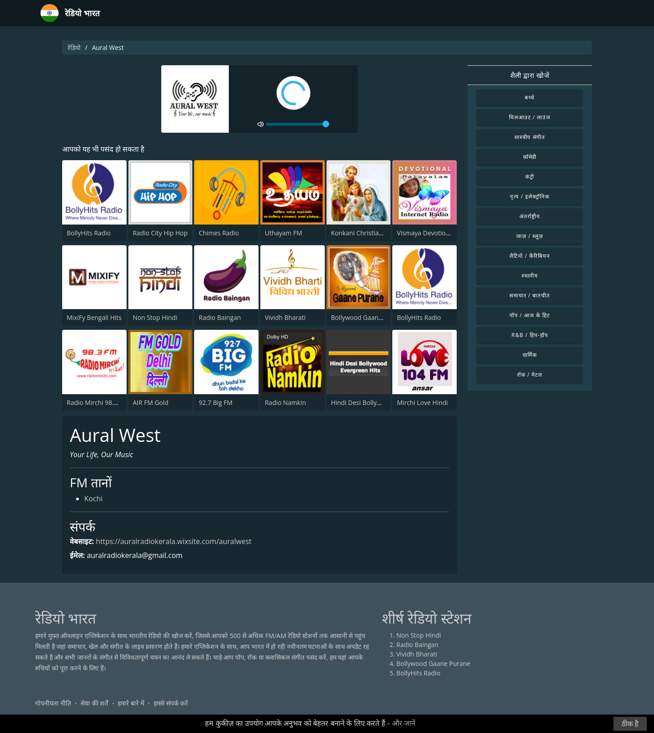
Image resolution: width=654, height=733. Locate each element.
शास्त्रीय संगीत (529, 137)
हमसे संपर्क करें (171, 703)
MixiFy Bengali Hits (94, 317)
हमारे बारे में (131, 703)
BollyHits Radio (89, 233)
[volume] (297, 124)
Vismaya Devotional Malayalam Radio (451, 233)
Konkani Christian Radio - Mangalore (384, 233)
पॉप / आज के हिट (529, 315)
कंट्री (529, 176)
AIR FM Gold (150, 402)
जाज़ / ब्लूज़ (529, 236)
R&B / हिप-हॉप (530, 335)
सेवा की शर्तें (94, 703)
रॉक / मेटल (529, 374)
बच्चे (530, 97)
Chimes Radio (219, 233)
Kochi (93, 499)
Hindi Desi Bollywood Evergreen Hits (384, 402)
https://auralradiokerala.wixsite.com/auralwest (174, 541)
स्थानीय (530, 275)
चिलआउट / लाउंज (529, 117)
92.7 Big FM (215, 402)
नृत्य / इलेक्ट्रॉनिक (529, 196)
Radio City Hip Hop (160, 233)
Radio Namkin (285, 402)
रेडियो (74, 47)
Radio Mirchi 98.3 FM (97, 402)
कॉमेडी (530, 157)
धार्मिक (529, 355)
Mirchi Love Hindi (422, 402)
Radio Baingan (220, 317)
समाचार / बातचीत (529, 295)
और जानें (403, 723)
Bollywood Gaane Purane (368, 317)
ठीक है (630, 724)
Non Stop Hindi (155, 317)
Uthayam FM (283, 233)
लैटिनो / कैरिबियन (529, 256)
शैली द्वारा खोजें (530, 75)
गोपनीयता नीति (53, 703)
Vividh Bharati (285, 317)
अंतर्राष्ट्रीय (529, 216)
